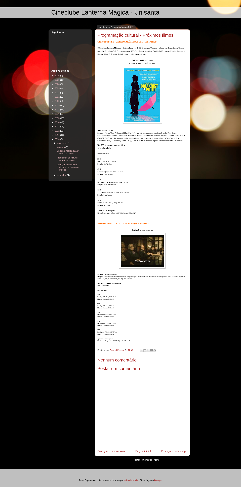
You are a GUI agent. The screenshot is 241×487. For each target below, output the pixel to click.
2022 (57, 92)
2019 (57, 105)
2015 (57, 118)
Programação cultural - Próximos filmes (68, 159)
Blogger (158, 480)
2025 (57, 80)
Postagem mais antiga (174, 451)
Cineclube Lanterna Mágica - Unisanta (105, 12)
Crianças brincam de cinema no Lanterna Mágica (67, 167)
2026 (57, 75)
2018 (57, 109)
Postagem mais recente (111, 451)
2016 (57, 113)
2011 (57, 135)
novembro (62, 143)
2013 (57, 126)
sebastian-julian (131, 480)
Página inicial (143, 451)
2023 (57, 88)
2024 (57, 84)
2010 (57, 139)
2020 (57, 101)
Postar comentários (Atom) (146, 460)
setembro (62, 175)
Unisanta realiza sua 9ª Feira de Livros (68, 152)
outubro (61, 147)
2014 (57, 122)
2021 (57, 97)
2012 (57, 131)
